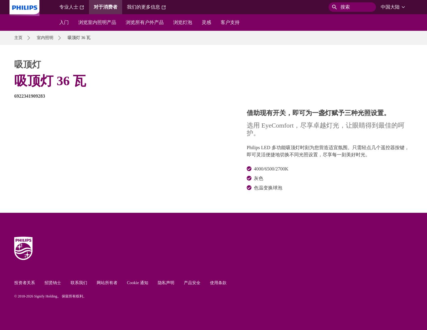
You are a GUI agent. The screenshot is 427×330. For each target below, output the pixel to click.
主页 (18, 38)
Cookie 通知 (137, 283)
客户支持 (230, 22)
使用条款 (218, 283)
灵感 (206, 22)
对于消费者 (105, 6)
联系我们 (79, 283)
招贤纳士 (52, 283)
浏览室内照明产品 (97, 22)
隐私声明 (166, 283)
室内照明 (45, 38)
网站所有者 (107, 283)
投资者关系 (24, 283)
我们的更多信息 (146, 7)
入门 (64, 22)
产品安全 (192, 283)
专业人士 (71, 7)
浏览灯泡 (182, 22)
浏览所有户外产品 (145, 22)
